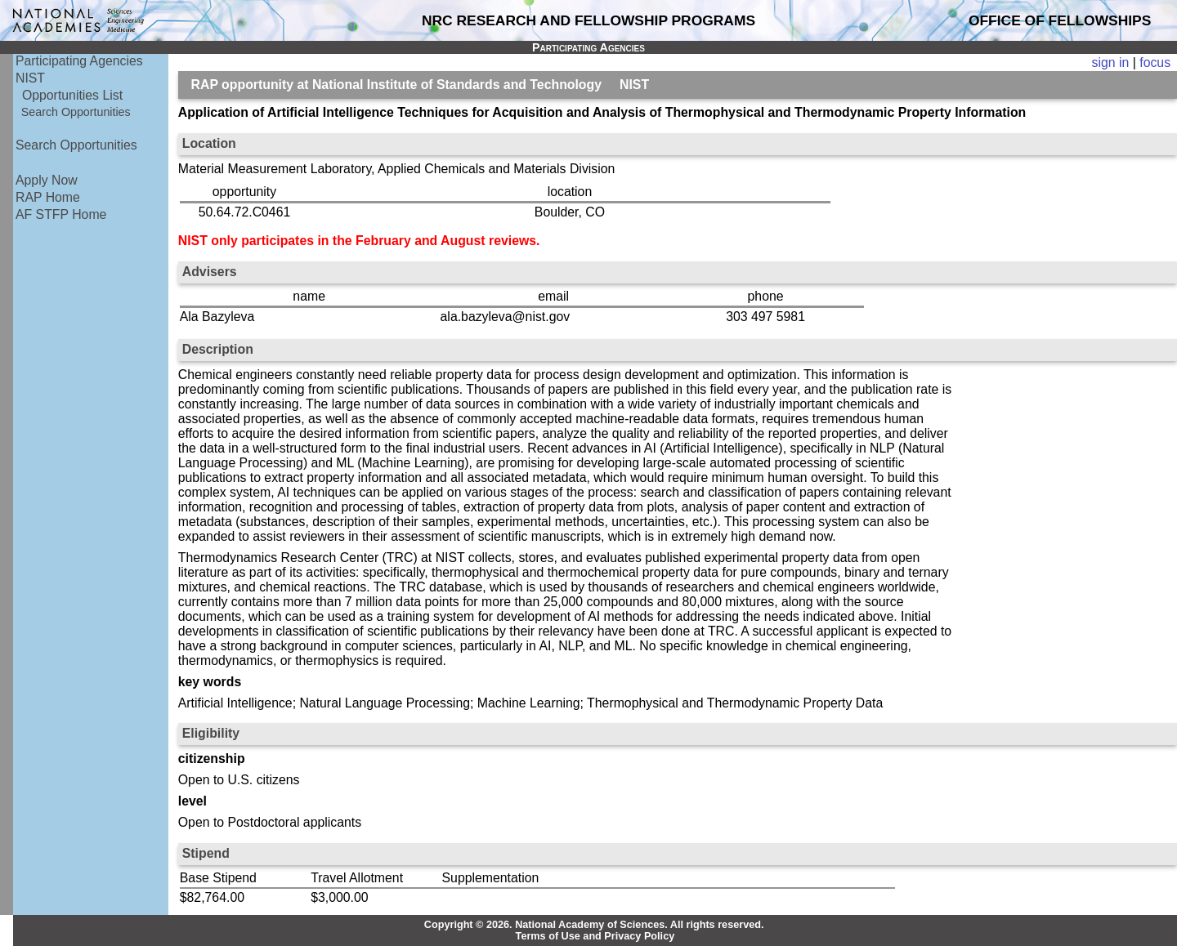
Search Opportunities (76, 111)
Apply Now (47, 180)
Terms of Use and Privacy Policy (595, 936)
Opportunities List (72, 95)
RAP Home (48, 197)
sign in (1111, 62)
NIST (30, 78)
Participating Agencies (79, 61)
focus (1154, 62)
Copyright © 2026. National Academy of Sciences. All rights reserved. (594, 924)
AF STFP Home (61, 214)
